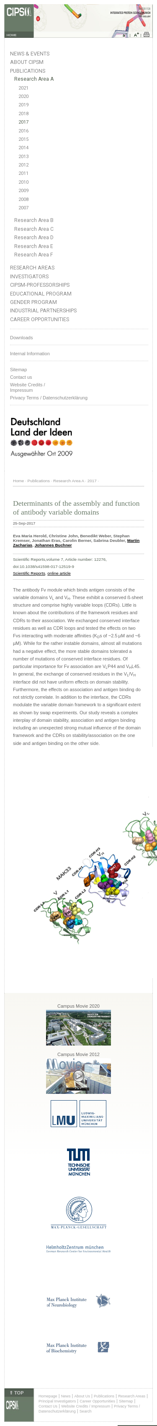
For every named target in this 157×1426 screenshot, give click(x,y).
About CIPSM (27, 62)
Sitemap (18, 369)
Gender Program (33, 302)
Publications (27, 71)
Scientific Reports (29, 573)
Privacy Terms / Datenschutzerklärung (49, 397)
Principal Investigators (57, 1401)
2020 (23, 96)
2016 (23, 131)
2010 (23, 182)
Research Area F (33, 255)
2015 (23, 139)
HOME (12, 35)
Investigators (29, 276)
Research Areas (32, 267)
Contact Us (48, 1406)
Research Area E (33, 246)
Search (86, 1411)
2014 (23, 148)
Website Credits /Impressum (27, 387)
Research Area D (34, 237)
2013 (23, 156)
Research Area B (34, 220)
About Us (82, 1396)
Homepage (48, 1396)
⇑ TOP (16, 1392)
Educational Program (41, 293)
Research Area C (34, 229)
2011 (23, 173)
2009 (23, 190)
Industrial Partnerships (43, 310)
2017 (23, 122)
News (66, 1396)
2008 (23, 199)
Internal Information (30, 353)
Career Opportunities (39, 319)
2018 (23, 113)
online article (58, 573)
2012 (23, 165)
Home (18, 480)
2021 (23, 88)
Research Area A (34, 79)
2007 (23, 208)
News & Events (29, 53)
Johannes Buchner (53, 545)
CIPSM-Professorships (39, 285)
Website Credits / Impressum (85, 1406)
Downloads (21, 337)
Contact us (21, 377)
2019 (23, 105)
